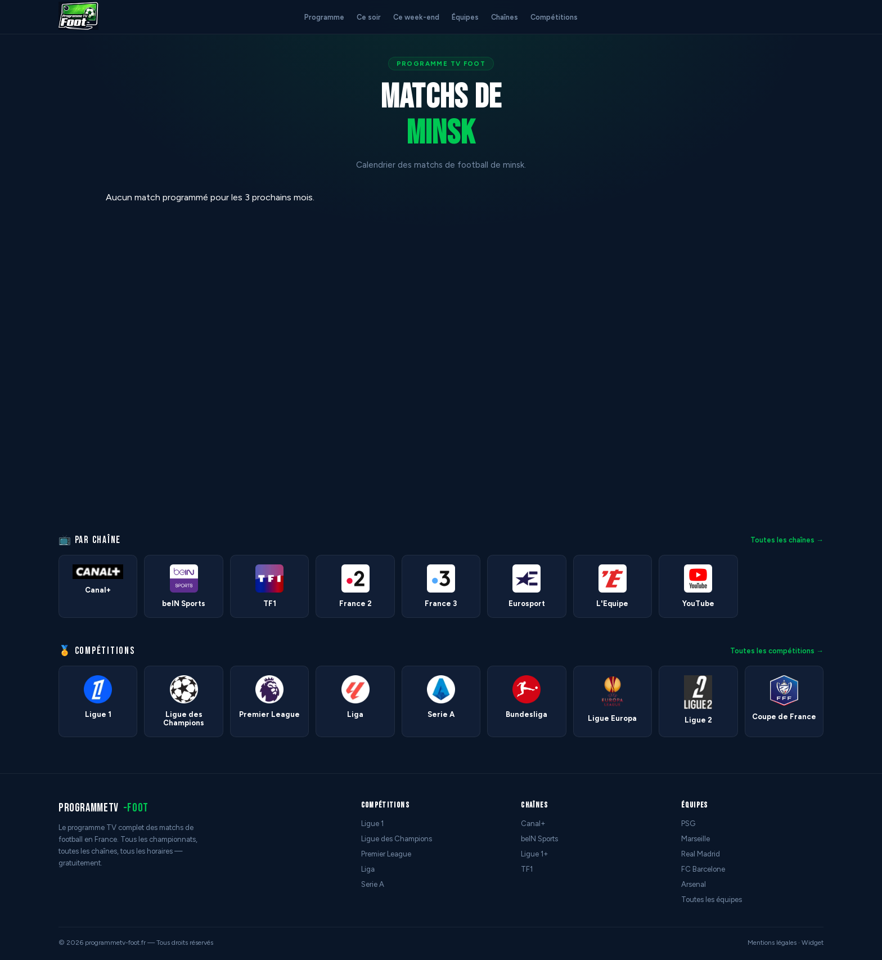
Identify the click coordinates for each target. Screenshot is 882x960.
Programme (324, 17)
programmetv (103, 808)
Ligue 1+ (534, 854)
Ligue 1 (372, 823)
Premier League (386, 854)
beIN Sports (539, 839)
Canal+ (533, 823)
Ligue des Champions (396, 839)
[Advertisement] (47, 361)
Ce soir (369, 17)
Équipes (465, 17)
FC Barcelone (703, 869)
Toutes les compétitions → (777, 651)
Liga (368, 869)
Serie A (372, 884)
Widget (813, 942)
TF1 (527, 869)
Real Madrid (700, 854)
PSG (688, 823)
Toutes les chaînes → (787, 540)
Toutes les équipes (711, 899)
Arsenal (693, 884)
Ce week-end (416, 17)
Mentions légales (772, 942)
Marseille (695, 839)
